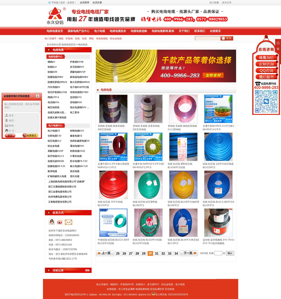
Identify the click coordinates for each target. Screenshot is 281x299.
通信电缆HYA (77, 146)
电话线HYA (53, 102)
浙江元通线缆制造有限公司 (62, 186)
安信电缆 (169, 289)
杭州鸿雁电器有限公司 (60, 196)
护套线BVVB (76, 62)
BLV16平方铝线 (106, 243)
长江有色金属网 (126, 289)
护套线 (69, 38)
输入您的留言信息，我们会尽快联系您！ (22, 107)
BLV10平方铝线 (141, 243)
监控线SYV (76, 97)
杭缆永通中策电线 (57, 117)
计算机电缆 (76, 156)
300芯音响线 (104, 129)
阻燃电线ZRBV (55, 77)
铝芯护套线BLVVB (57, 92)
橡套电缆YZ (76, 136)
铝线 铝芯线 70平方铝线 (110, 202)
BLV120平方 (209, 167)
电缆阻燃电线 (143, 289)
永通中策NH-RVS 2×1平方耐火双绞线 (222, 126)
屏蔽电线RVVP (78, 72)
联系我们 (199, 31)
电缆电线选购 (139, 31)
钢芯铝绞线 (53, 107)
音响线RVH (76, 102)
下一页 (188, 253)
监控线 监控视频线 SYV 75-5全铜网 (221, 239)
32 (163, 253)
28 (137, 253)
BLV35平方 (173, 205)
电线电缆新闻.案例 (163, 31)
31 (156, 253)
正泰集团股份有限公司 (60, 202)
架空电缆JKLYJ (56, 156)
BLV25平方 (208, 205)
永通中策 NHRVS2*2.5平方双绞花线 (151, 164)
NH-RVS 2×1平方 (212, 129)
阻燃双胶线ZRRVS (57, 82)
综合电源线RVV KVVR (80, 107)
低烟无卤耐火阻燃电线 (58, 112)
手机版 (55, 2)
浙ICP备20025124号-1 (76, 294)
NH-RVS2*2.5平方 (142, 167)
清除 (87, 270)
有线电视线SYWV (79, 92)
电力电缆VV (54, 130)
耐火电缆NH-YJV (79, 166)
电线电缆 (83, 44)
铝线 (84, 38)
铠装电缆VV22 (77, 151)
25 (118, 253)
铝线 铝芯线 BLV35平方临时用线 (185, 202)
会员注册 (97, 2)
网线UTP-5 (53, 97)
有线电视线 (102, 38)
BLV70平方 (103, 205)
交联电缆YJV (54, 136)
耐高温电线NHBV (79, 77)
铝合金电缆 (116, 38)
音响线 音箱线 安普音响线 (146, 126)
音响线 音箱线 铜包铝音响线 (182, 126)
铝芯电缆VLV (54, 141)
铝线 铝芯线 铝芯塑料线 (145, 202)
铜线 (61, 38)
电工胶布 (74, 112)
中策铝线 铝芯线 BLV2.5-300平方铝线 (117, 239)
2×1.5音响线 (174, 129)
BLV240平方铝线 (176, 167)
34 (176, 253)
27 (131, 253)
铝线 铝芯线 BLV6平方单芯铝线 (184, 239)
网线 (91, 38)
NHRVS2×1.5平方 (107, 167)
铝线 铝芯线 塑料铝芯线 (180, 164)
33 (170, 253)
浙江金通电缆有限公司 (60, 191)
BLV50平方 (138, 205)
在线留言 (215, 31)
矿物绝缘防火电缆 (57, 176)
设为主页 (226, 2)
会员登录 (84, 2)
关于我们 (184, 31)
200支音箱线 (139, 129)
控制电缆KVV (77, 130)
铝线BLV (52, 67)
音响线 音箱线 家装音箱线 (111, 126)
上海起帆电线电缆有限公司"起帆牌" (66, 181)
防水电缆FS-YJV (79, 161)
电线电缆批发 (118, 31)
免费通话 (31, 135)
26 (124, 253)
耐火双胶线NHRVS (80, 82)
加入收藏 (214, 2)
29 (143, 253)
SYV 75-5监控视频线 (213, 243)
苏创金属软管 (157, 289)
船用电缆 (52, 171)
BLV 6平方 (173, 243)
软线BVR (52, 72)
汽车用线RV (54, 87)
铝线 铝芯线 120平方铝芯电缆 (218, 164)
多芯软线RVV (77, 67)
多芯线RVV (153, 284)
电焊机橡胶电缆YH (80, 141)
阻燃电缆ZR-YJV (56, 166)
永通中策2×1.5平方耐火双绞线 (113, 164)
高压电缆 (74, 171)
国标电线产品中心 (78, 31)
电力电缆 (99, 31)
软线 (77, 38)
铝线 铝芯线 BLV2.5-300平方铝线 (220, 202)
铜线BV (114, 284)
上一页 (106, 253)
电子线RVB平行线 (79, 87)
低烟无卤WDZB (56, 161)
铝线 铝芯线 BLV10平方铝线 (147, 239)
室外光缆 (74, 176)
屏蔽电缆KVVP (55, 151)
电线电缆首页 (55, 31)
